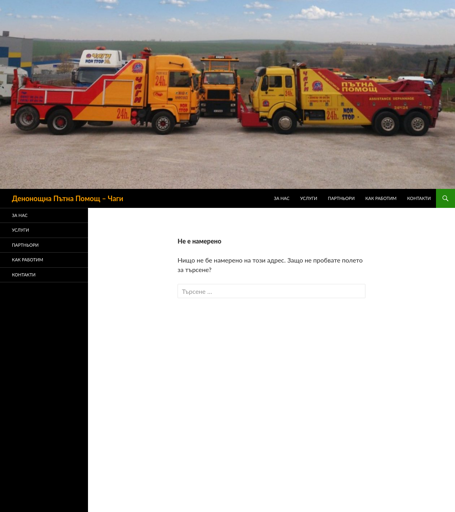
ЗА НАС (282, 198)
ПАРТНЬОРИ (341, 198)
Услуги (308, 198)
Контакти (419, 198)
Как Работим (381, 198)
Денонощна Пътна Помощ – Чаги (67, 198)
